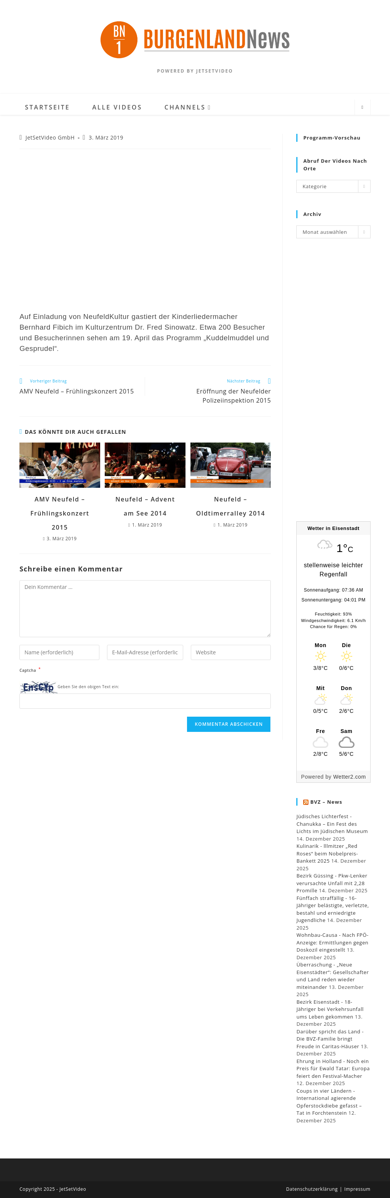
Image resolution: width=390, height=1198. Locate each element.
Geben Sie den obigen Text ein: (88, 686)
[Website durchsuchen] (362, 107)
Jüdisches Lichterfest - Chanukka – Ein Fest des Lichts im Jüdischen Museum (332, 824)
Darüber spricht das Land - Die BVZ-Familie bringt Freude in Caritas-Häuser (330, 1039)
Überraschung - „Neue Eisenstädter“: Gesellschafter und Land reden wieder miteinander (332, 975)
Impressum (357, 1189)
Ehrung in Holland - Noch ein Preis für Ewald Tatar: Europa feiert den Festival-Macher (333, 1068)
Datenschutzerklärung (312, 1189)
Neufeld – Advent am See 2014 (145, 506)
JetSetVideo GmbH (50, 137)
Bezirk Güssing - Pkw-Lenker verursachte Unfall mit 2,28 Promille (331, 883)
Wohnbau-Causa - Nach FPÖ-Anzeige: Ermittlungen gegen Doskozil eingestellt (332, 942)
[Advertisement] (333, 384)
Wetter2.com (349, 777)
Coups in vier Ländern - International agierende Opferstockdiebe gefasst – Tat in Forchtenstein (329, 1102)
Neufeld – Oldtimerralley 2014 (230, 506)
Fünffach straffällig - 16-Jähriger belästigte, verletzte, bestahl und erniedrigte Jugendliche (332, 909)
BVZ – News (326, 801)
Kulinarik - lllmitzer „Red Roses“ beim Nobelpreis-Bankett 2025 (327, 853)
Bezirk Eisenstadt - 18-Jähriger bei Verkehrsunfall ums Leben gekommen (330, 1009)
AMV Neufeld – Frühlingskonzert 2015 (60, 513)
